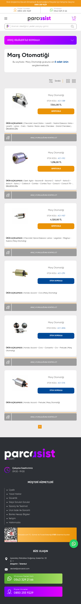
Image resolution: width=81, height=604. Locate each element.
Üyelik (12, 490)
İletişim (12, 518)
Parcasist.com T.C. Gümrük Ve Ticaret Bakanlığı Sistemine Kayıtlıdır (44, 535)
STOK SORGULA (56, 281)
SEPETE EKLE (56, 111)
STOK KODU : (56, 101)
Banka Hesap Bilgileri (19, 514)
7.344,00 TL (56, 105)
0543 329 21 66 (60, 11)
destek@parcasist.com (19, 569)
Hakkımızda (14, 522)
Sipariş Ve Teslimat (18, 506)
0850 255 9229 (40, 5)
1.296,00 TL (56, 162)
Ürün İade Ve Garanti (19, 510)
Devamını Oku (12, 129)
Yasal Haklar (15, 494)
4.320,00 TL (56, 220)
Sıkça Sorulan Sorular (19, 502)
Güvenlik (13, 498)
